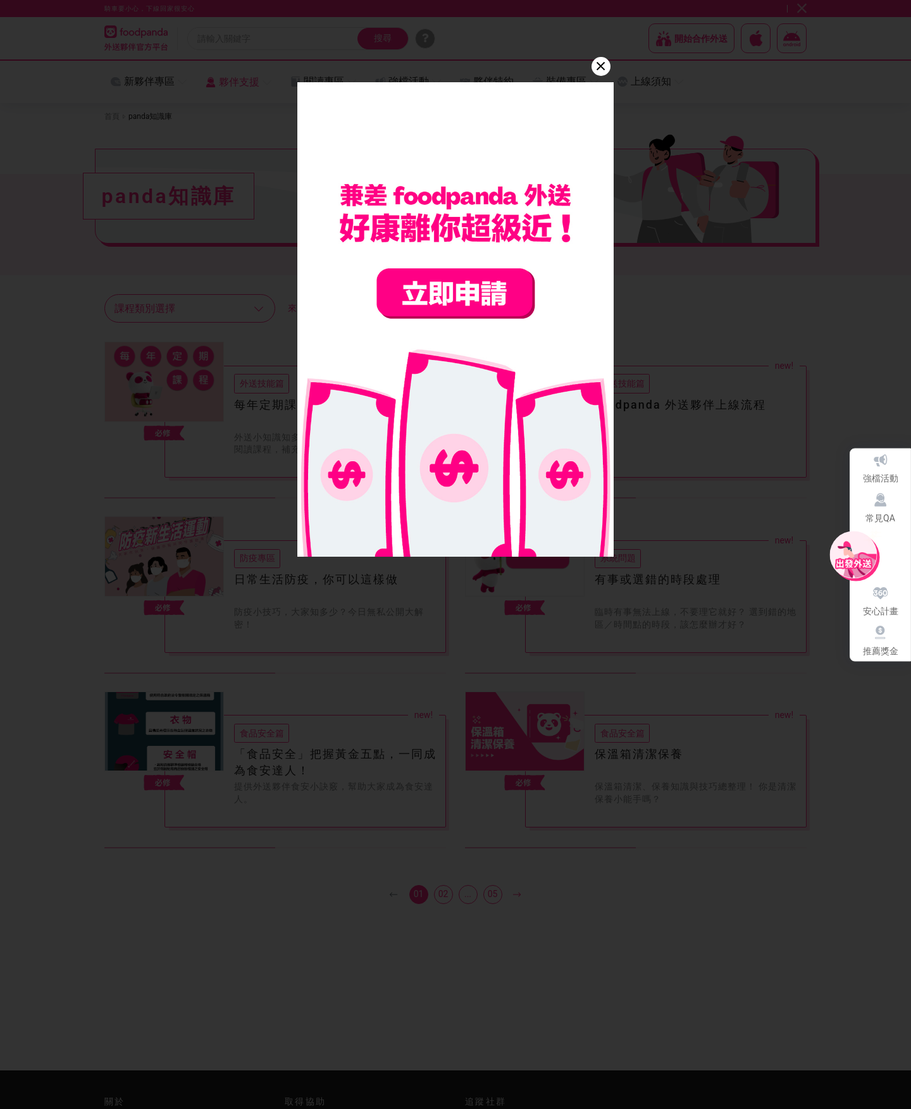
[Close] (601, 66)
